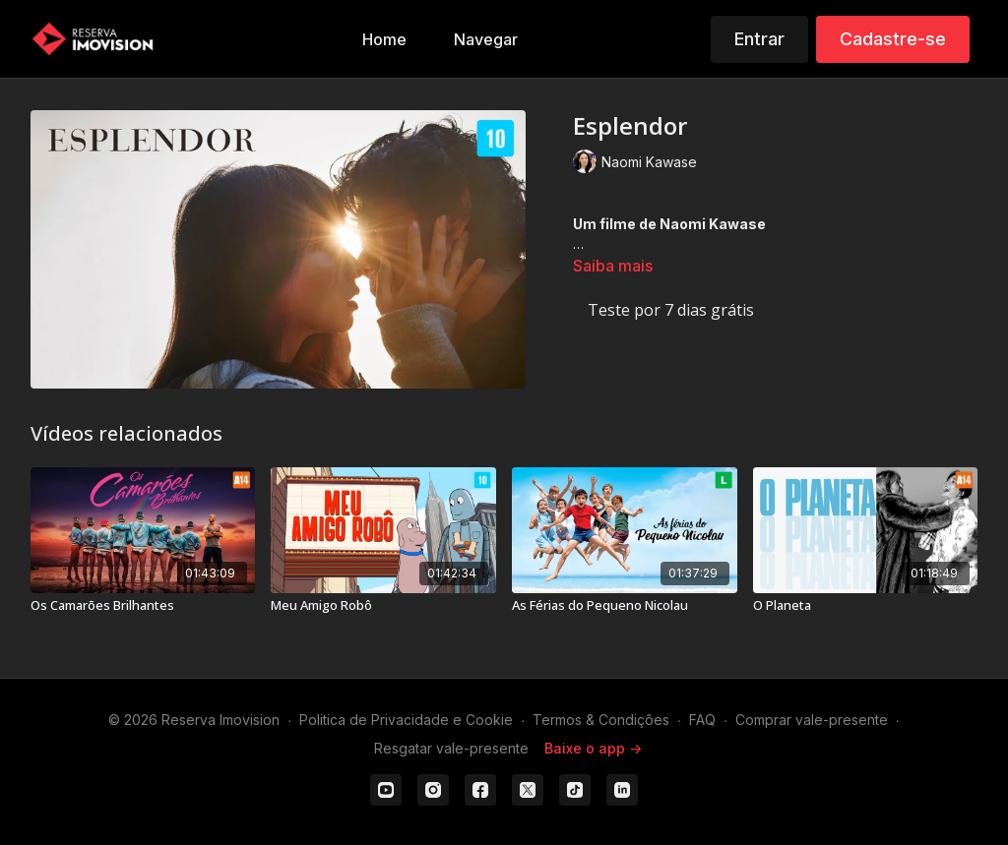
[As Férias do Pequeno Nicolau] (624, 606)
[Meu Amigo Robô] (383, 606)
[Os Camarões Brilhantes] (143, 606)
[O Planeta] (865, 606)
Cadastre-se (893, 39)
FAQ (702, 719)
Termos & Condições (601, 719)
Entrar (759, 39)
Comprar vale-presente (811, 719)
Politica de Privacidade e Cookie (406, 719)
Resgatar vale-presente (451, 748)
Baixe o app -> (593, 748)
